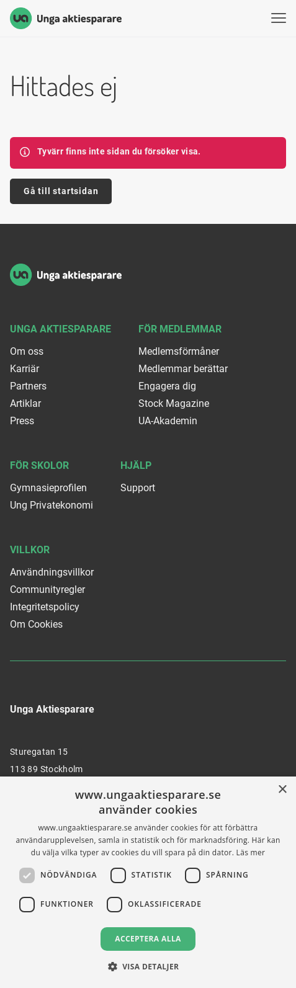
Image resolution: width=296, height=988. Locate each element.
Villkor (30, 550)
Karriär (24, 369)
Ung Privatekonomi (51, 505)
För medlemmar (180, 329)
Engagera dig (167, 386)
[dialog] (148, 882)
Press (22, 421)
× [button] (282, 789)
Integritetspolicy (44, 607)
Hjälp (135, 465)
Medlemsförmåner (178, 351)
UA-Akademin (167, 421)
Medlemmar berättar (183, 369)
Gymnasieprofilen (48, 488)
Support (137, 488)
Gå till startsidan (61, 191)
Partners (28, 386)
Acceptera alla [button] (148, 938)
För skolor (39, 465)
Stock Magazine (173, 403)
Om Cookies (36, 624)
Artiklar (25, 403)
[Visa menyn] (278, 18)
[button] (148, 966)
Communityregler (47, 589)
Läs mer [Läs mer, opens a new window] (251, 852)
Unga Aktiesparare (60, 329)
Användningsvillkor (52, 572)
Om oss (26, 351)
